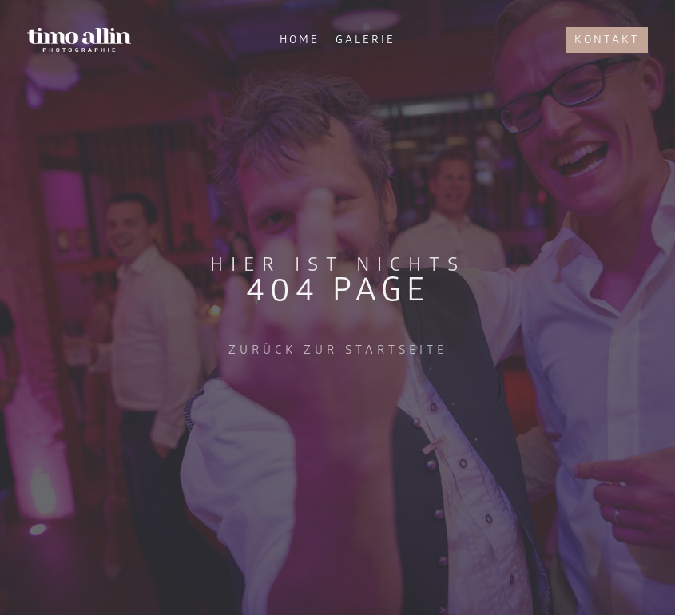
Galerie (365, 39)
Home (300, 39)
